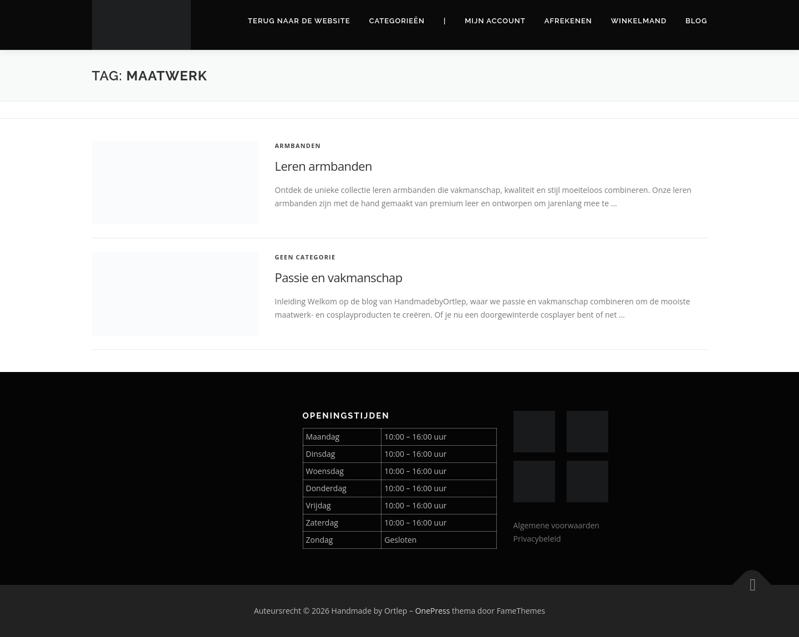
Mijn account (495, 21)
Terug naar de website (299, 21)
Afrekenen (568, 21)
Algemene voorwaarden (556, 525)
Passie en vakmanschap (339, 277)
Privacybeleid (537, 538)
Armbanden (298, 145)
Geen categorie (305, 257)
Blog (696, 21)
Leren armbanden (323, 165)
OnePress (432, 610)
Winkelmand (639, 21)
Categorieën (397, 21)
